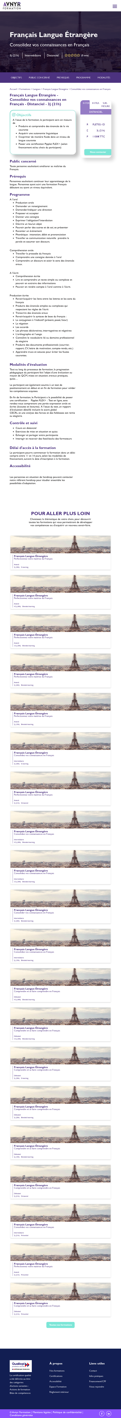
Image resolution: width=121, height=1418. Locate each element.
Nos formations (56, 1370)
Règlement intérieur (59, 1391)
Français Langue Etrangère (55, 89)
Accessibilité (55, 1381)
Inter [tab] (86, 103)
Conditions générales (21, 1415)
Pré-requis (63, 77)
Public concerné (39, 77)
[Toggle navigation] (115, 6)
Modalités (104, 77)
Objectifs (16, 77)
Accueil (13, 89)
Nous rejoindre (96, 1386)
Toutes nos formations (60, 1324)
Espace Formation (58, 1386)
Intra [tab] (95, 103)
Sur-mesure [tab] (105, 105)
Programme (83, 77)
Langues (36, 89)
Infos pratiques (96, 1375)
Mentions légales (42, 1412)
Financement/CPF (97, 1381)
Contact (93, 1370)
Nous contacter (98, 152)
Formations (24, 89)
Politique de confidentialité (67, 1412)
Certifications (55, 1375)
